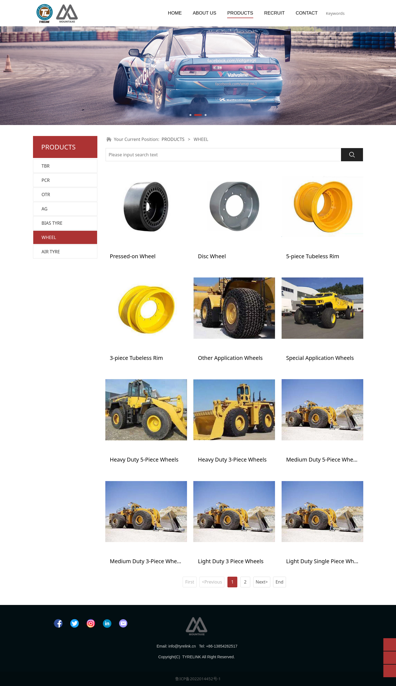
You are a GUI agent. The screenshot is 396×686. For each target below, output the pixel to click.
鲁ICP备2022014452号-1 (198, 676)
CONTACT (307, 13)
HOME (175, 13)
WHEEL (49, 237)
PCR (46, 180)
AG (45, 209)
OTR (46, 194)
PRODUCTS (240, 13)
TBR (46, 166)
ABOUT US (204, 13)
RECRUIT (274, 13)
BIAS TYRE (52, 223)
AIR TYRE (51, 252)
